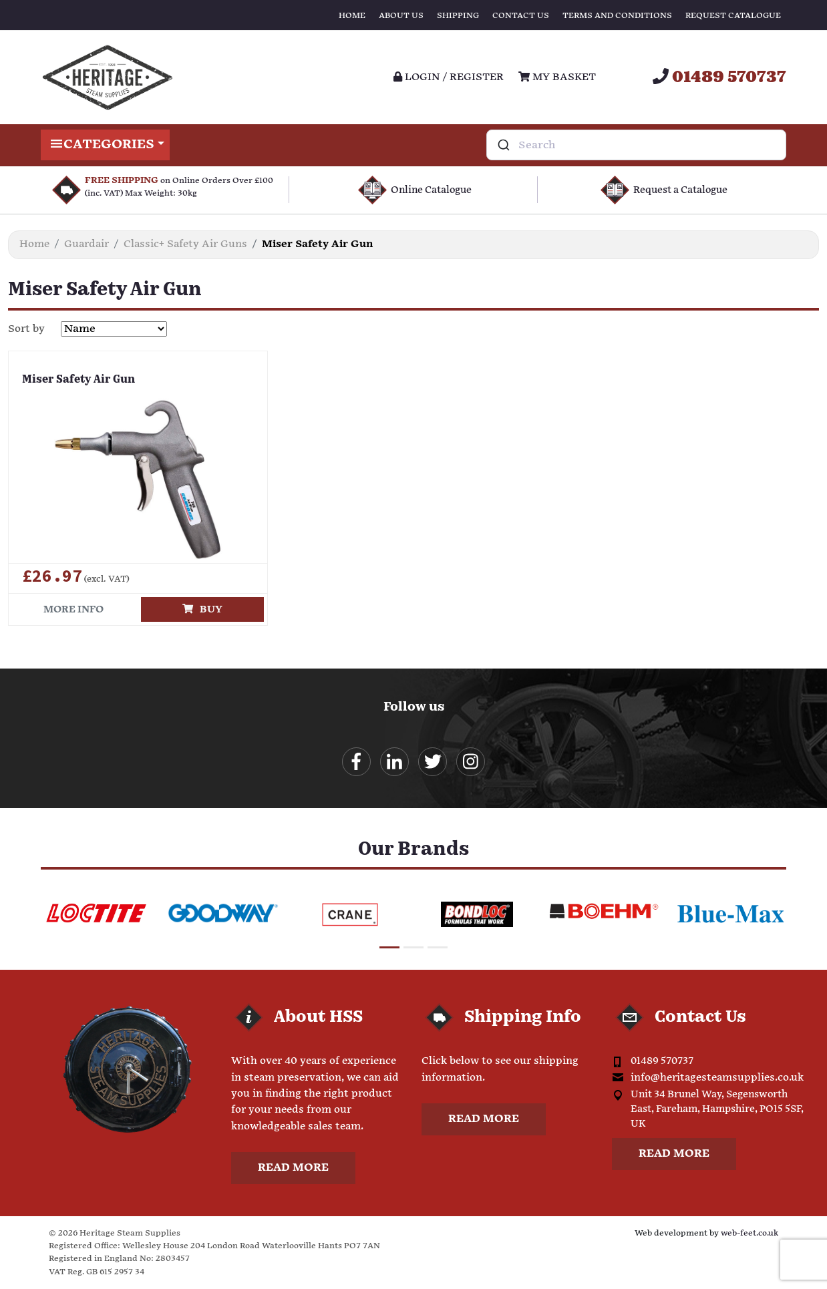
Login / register (448, 77)
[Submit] (502, 145)
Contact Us (520, 16)
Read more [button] (293, 1167)
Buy (202, 609)
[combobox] (636, 145)
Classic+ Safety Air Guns (185, 244)
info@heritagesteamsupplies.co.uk (717, 1077)
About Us (401, 16)
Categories (105, 145)
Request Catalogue (733, 16)
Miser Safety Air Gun (78, 380)
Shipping (458, 16)
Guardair (86, 244)
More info (73, 609)
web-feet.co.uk (749, 1233)
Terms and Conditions (617, 16)
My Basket (557, 77)
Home (352, 16)
